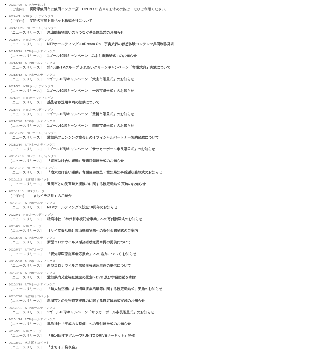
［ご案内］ (50, 20)
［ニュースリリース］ (66, 32)
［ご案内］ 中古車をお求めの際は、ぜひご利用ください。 (89, 9)
